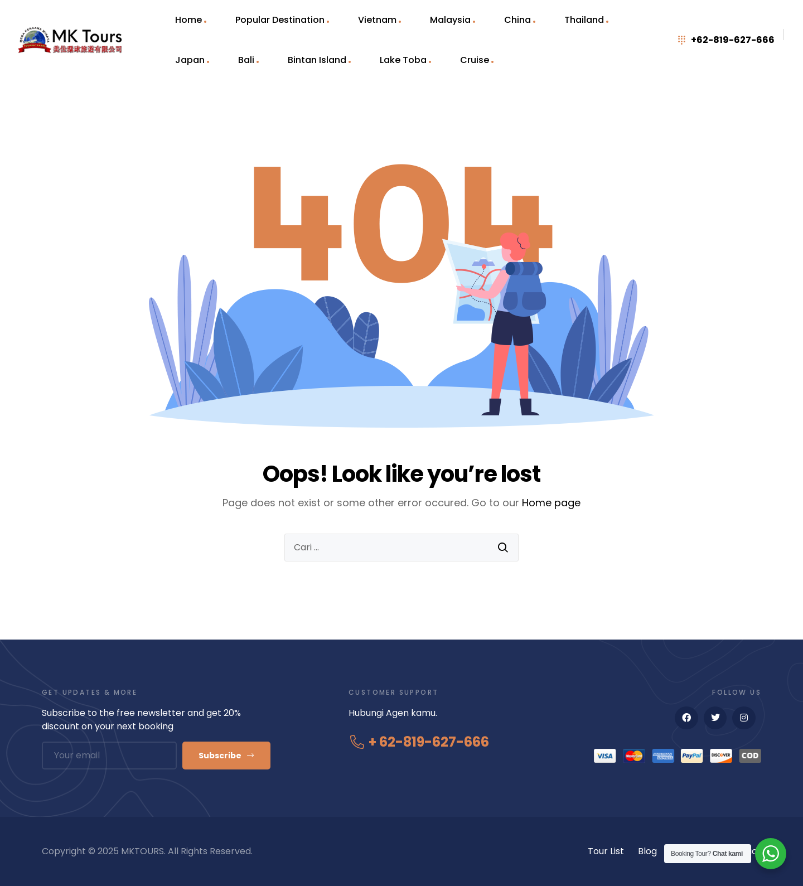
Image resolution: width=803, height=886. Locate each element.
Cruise (474, 60)
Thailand (584, 19)
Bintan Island (317, 60)
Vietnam (377, 19)
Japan (190, 60)
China (517, 19)
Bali (246, 60)
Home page (551, 503)
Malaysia (450, 19)
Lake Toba (403, 60)
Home (188, 19)
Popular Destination (280, 19)
